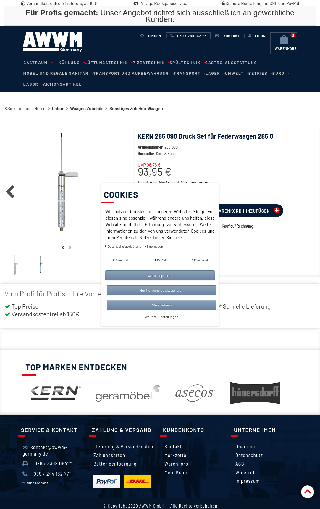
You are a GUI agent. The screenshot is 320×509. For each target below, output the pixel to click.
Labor (242, 72)
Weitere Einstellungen (161, 316)
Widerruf (245, 461)
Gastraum (37, 62)
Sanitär (34, 72)
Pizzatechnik (146, 62)
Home (39, 97)
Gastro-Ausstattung (223, 62)
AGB (239, 453)
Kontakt (173, 435)
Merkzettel (176, 444)
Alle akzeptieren (160, 275)
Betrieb (206, 72)
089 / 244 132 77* (46, 462)
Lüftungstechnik (104, 62)
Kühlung (68, 62)
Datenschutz (249, 444)
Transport (139, 72)
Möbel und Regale (271, 62)
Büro (225, 72)
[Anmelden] (257, 35)
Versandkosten (195, 171)
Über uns (245, 435)
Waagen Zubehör (86, 97)
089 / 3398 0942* (47, 452)
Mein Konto (176, 461)
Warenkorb (176, 453)
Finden (151, 35)
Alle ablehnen (161, 305)
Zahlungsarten (109, 444)
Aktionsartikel (270, 72)
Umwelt (184, 72)
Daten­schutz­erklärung (123, 246)
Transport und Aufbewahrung (85, 72)
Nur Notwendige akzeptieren (161, 290)
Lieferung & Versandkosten (123, 435)
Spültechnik (180, 62)
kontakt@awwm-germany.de (44, 439)
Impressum (247, 470)
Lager (164, 72)
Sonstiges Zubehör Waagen (136, 97)
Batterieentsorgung (115, 453)
